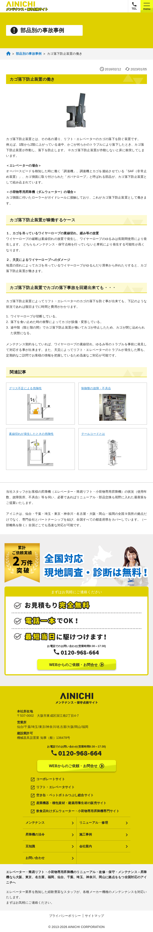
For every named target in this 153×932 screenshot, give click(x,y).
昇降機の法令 (35, 834)
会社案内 (85, 846)
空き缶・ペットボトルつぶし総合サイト (65, 795)
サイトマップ (94, 915)
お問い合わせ (35, 858)
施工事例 (85, 834)
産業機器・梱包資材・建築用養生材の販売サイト (71, 803)
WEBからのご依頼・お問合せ (76, 664)
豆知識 (30, 846)
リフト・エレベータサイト (55, 787)
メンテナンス (35, 822)
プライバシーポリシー (65, 915)
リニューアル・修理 (93, 822)
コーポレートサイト (50, 779)
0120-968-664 (80, 652)
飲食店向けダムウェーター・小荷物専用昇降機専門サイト (77, 811)
